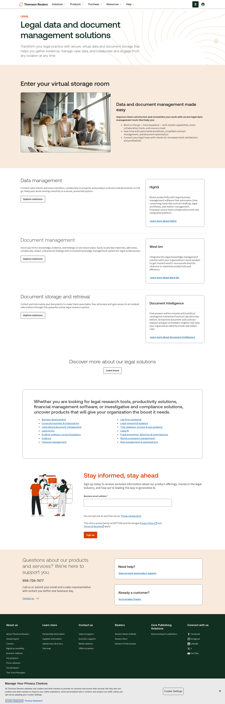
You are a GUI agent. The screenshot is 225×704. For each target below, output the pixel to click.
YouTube (193, 653)
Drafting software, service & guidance (61, 434)
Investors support (87, 639)
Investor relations (14, 653)
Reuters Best (121, 639)
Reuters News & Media (125, 634)
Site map (46, 648)
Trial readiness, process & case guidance (141, 427)
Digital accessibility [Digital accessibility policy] (15, 648)
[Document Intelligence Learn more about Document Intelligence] (172, 337)
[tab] (58, 4)
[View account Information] (203, 4)
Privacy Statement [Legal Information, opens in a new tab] (33, 701)
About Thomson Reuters (17, 634)
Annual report (12, 639)
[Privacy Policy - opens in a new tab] (148, 523)
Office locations (86, 648)
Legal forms (48, 430)
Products (77, 4)
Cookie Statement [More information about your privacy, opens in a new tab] (14, 701)
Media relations (86, 643)
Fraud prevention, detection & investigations (144, 434)
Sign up (90, 535)
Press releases (13, 663)
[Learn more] (112, 370)
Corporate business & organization (60, 423)
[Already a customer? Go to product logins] (129, 599)
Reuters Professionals (125, 643)
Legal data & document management (62, 427)
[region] (112, 691)
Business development (54, 419)
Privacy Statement (131, 516)
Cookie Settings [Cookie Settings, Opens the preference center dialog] (173, 691)
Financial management (54, 442)
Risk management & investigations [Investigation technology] (139, 442)
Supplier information (52, 639)
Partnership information (53, 634)
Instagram (194, 639)
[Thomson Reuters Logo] (34, 4)
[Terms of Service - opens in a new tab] (94, 526)
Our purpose (12, 658)
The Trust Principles (15, 672)
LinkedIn (193, 643)
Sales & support (86, 634)
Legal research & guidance (134, 423)
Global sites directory (52, 643)
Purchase (95, 4)
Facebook (194, 634)
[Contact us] (28, 598)
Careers (10, 643)
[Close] (220, 691)
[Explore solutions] (33, 199)
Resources (114, 4)
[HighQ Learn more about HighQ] (163, 221)
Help (130, 4)
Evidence (46, 438)
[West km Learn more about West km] (165, 277)
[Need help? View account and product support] (137, 573)
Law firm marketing (131, 419)
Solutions (59, 4)
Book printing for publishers (164, 634)
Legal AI (124, 430)
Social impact (12, 667)
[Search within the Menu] (195, 4)
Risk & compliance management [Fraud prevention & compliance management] (137, 438)
